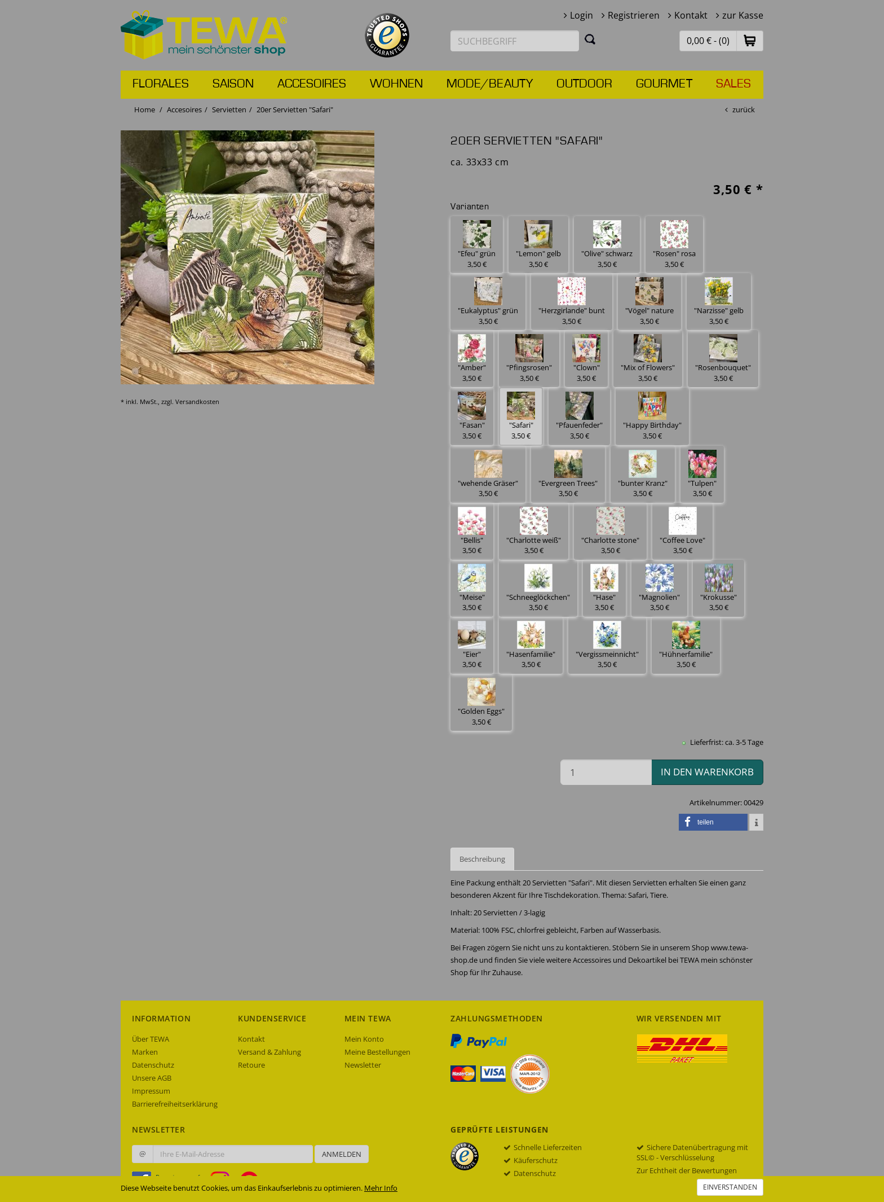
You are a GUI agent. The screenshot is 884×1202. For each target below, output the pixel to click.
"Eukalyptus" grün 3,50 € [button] (488, 301)
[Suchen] (590, 38)
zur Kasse (742, 15)
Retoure (251, 1065)
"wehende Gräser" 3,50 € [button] (488, 474)
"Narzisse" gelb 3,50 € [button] (719, 301)
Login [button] (581, 15)
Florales (160, 84)
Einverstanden (730, 1187)
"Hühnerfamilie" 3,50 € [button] (686, 645)
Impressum (151, 1091)
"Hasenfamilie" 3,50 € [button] (530, 645)
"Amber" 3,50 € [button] (472, 358)
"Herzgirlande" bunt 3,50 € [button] (571, 301)
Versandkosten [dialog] (197, 401)
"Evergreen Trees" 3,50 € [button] (568, 474)
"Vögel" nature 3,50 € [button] (649, 301)
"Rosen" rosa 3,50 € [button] (674, 244)
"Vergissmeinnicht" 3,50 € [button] (607, 645)
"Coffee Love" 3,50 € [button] (682, 531)
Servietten (229, 109)
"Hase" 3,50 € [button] (604, 588)
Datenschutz (153, 1065)
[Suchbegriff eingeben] (514, 40)
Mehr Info (380, 1188)
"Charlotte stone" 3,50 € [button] (610, 531)
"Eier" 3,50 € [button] (472, 645)
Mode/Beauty (490, 84)
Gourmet (664, 84)
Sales (733, 84)
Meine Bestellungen (377, 1052)
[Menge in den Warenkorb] (606, 772)
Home (144, 109)
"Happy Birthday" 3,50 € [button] (652, 416)
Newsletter (362, 1065)
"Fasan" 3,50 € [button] (472, 416)
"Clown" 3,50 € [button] (586, 358)
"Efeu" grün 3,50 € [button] (477, 244)
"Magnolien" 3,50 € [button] (659, 588)
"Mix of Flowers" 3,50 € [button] (648, 358)
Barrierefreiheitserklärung (175, 1104)
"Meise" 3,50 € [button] (472, 588)
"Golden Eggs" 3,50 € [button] (481, 702)
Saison (233, 84)
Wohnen (396, 84)
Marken (145, 1052)
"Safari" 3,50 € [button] (521, 416)
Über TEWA (150, 1039)
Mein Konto (364, 1039)
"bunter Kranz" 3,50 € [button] (643, 474)
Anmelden (341, 1154)
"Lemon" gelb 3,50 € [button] (538, 244)
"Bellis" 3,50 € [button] (472, 531)
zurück (743, 109)
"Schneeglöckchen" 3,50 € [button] (538, 588)
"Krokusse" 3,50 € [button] (718, 588)
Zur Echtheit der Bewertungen (687, 1170)
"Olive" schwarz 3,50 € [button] (607, 244)
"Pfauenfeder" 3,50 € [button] (579, 416)
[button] (750, 40)
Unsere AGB (151, 1078)
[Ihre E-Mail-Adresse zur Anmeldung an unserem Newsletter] (233, 1154)
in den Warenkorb (707, 771)
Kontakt (691, 15)
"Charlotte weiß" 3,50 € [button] (533, 531)
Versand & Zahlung (269, 1052)
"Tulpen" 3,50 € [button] (702, 474)
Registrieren (634, 15)
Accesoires (311, 84)
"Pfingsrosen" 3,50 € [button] (529, 358)
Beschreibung (482, 859)
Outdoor (584, 84)
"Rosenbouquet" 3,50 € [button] (723, 358)
